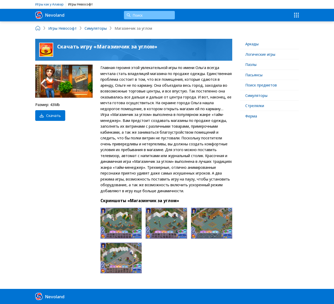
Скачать (50, 115)
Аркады (252, 43)
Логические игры (260, 54)
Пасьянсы (254, 74)
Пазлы (251, 64)
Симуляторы (256, 95)
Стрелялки (254, 105)
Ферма (251, 116)
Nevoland (49, 15)
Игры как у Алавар (49, 4)
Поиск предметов (261, 85)
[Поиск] (149, 15)
